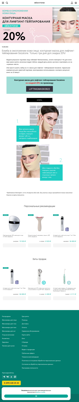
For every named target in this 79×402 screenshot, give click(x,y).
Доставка (25, 324)
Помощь (25, 320)
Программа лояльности (30, 368)
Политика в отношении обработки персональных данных (41, 360)
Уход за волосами (8, 335)
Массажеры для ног (9, 331)
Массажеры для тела (9, 327)
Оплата (24, 327)
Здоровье (5, 342)
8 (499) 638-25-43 (11, 383)
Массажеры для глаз (9, 324)
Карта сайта (26, 335)
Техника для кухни (8, 346)
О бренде (25, 342)
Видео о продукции (28, 349)
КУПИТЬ (39, 100)
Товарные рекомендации (30, 357)
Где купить (25, 316)
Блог (23, 338)
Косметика (5, 338)
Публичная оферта (28, 353)
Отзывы (24, 346)
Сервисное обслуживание (30, 331)
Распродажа (6, 316)
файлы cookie (40, 392)
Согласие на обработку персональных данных (37, 364)
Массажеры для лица (9, 320)
